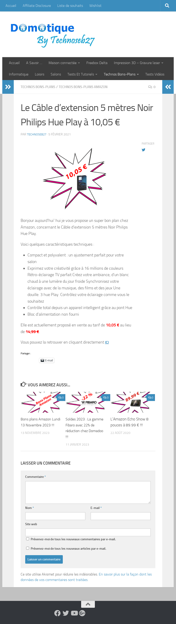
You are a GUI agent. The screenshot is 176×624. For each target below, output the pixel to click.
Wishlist (95, 5)
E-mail (96, 508)
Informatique (18, 74)
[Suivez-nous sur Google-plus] (82, 613)
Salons (56, 74)
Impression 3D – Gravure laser (137, 63)
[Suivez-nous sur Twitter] (66, 613)
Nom (29, 508)
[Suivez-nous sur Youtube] (74, 613)
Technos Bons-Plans (119, 74)
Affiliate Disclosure (37, 5)
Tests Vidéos (154, 74)
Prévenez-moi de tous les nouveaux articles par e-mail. (68, 549)
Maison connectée (63, 63)
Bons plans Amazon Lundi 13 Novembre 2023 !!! (37, 425)
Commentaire (35, 477)
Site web (31, 524)
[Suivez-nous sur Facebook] (57, 613)
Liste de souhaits (70, 5)
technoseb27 (37, 134)
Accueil (11, 5)
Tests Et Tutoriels (80, 74)
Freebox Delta (96, 63)
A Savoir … (34, 63)
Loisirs (39, 74)
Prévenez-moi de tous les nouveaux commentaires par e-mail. (73, 539)
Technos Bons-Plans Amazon (89, 87)
